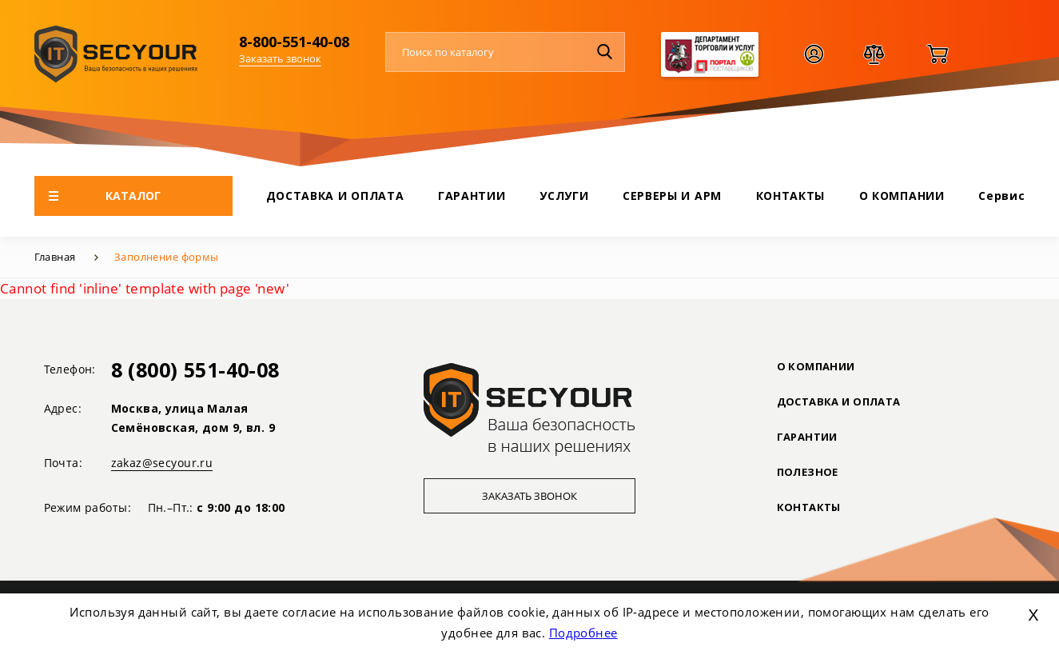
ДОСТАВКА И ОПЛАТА (335, 195)
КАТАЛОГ (105, 195)
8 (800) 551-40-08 (195, 369)
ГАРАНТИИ (472, 195)
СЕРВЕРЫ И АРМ (672, 195)
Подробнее (583, 633)
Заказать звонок (280, 58)
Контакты (809, 507)
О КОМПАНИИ (902, 195)
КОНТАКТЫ (791, 195)
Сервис (1001, 195)
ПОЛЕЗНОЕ (807, 472)
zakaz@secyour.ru (162, 462)
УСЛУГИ (563, 195)
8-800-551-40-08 (294, 41)
